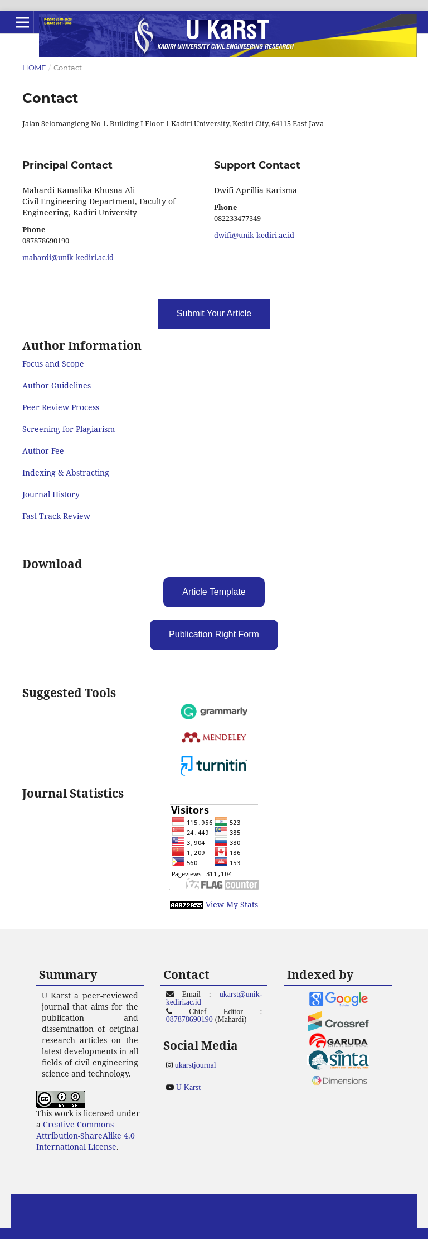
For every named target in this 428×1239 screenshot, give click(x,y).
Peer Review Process (60, 407)
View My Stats (232, 904)
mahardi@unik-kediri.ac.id (68, 257)
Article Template (214, 592)
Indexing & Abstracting (65, 472)
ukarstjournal (195, 1065)
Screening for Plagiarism (68, 429)
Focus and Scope (53, 363)
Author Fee (43, 450)
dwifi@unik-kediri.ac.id (254, 235)
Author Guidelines (56, 385)
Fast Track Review (56, 516)
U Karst (188, 1087)
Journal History (51, 494)
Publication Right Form (214, 634)
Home (34, 67)
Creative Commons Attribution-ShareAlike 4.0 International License (85, 1135)
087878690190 (189, 1019)
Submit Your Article (214, 313)
